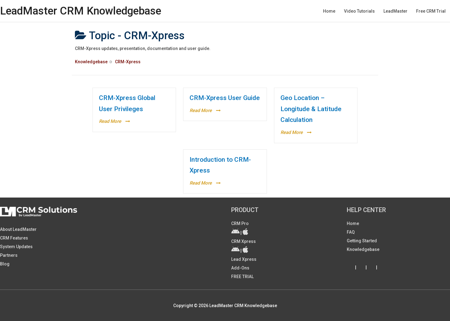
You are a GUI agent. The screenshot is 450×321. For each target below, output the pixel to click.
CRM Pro (240, 223)
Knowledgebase (363, 249)
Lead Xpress (243, 259)
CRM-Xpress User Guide (225, 98)
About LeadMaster (18, 229)
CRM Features (14, 238)
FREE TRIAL (242, 276)
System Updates (16, 246)
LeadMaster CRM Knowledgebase (80, 11)
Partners (9, 255)
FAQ (351, 232)
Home (353, 223)
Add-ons (240, 267)
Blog (5, 263)
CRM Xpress (243, 241)
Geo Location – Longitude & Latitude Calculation (311, 108)
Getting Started (362, 240)
